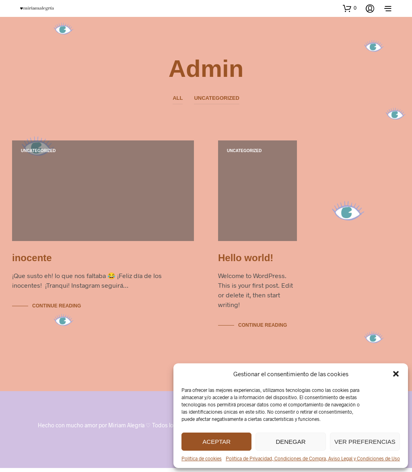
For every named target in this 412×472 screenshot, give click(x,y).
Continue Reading (56, 310)
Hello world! (245, 261)
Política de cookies (201, 458)
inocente (32, 261)
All (178, 98)
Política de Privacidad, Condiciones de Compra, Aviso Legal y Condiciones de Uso (313, 458)
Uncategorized (216, 98)
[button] (396, 374)
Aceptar (216, 441)
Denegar (290, 441)
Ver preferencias (365, 441)
